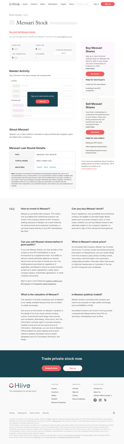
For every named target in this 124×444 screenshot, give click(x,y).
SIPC (53, 419)
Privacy (12, 413)
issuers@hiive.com (64, 37)
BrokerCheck (57, 421)
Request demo (51, 368)
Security (46, 413)
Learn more (90, 68)
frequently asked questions (45, 284)
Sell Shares (95, 132)
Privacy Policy (88, 435)
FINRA (49, 419)
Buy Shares (95, 74)
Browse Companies (15, 15)
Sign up (108, 4)
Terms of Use (35, 413)
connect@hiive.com (89, 169)
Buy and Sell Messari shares (22, 32)
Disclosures (22, 413)
